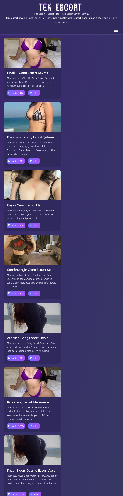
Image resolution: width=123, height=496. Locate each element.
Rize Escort (16, 446)
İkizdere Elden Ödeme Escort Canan (89, 351)
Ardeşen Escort (18, 404)
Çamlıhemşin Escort (20, 408)
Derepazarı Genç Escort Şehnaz (90, 73)
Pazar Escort (16, 443)
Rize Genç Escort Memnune (88, 209)
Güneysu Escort (18, 423)
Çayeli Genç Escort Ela (23, 141)
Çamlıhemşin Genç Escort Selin (90, 141)
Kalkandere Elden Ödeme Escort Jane (91, 279)
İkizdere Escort (17, 431)
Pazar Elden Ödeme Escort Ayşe (31, 277)
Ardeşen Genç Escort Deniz (27, 209)
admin (36, 96)
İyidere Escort (17, 435)
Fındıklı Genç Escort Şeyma (27, 73)
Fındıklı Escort (17, 420)
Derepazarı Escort (19, 416)
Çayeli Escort (16, 412)
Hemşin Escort (17, 427)
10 (51, 389)
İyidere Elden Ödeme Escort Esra (28, 351)
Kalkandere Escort (19, 439)
